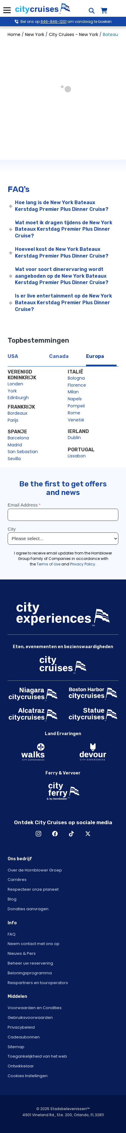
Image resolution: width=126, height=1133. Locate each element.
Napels (75, 399)
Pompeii (76, 406)
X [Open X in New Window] (88, 833)
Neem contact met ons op (33, 944)
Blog (12, 899)
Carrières (17, 879)
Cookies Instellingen (28, 1076)
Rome (74, 413)
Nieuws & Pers (22, 953)
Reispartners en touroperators (38, 983)
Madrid (15, 445)
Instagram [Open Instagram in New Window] (38, 833)
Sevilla (14, 459)
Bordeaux (17, 413)
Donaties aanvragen (28, 909)
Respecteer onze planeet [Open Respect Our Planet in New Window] (33, 889)
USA (13, 356)
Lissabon (77, 456)
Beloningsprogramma (30, 973)
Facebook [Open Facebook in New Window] (55, 833)
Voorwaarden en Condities (35, 1008)
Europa (95, 356)
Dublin (74, 438)
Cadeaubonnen (24, 1037)
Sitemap (16, 1047)
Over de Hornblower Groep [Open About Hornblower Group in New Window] (35, 870)
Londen (15, 384)
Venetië (76, 420)
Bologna (76, 378)
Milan (73, 392)
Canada (59, 356)
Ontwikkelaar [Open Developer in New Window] (21, 1066)
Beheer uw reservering (30, 963)
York (12, 391)
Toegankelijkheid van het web (37, 1056)
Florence (77, 385)
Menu (7, 10)
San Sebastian (23, 452)
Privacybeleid (21, 1027)
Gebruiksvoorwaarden (30, 1017)
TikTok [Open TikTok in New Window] (71, 833)
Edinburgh (18, 398)
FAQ (12, 934)
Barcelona (18, 438)
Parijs (13, 420)
